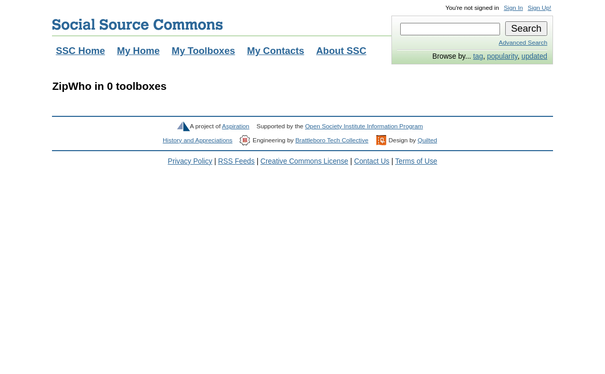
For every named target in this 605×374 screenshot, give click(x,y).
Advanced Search (523, 42)
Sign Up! (539, 7)
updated (534, 56)
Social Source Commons (137, 24)
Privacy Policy (190, 161)
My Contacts (275, 50)
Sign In (513, 7)
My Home (138, 50)
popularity (502, 56)
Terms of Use (416, 161)
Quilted (427, 140)
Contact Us (371, 161)
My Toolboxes (203, 50)
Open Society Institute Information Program (364, 126)
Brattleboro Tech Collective (331, 140)
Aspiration (235, 126)
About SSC (341, 50)
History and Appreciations (197, 140)
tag (478, 56)
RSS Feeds (236, 161)
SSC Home (80, 50)
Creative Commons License (304, 161)
